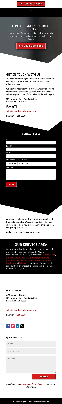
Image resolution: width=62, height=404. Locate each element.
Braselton (26, 257)
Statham (10, 263)
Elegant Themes (26, 402)
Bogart (17, 257)
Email (9, 146)
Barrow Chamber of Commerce (33, 384)
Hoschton (28, 260)
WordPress (45, 402)
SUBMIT (44, 376)
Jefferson (38, 260)
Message (10, 167)
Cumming (10, 260)
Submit (11, 184)
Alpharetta (50, 254)
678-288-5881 (19, 315)
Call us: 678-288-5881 (31, 3)
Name (9, 139)
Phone (8, 153)
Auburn (9, 257)
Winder (22, 263)
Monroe (47, 260)
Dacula (19, 260)
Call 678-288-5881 (31, 46)
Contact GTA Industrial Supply (31, 27)
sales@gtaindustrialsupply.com (21, 111)
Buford (35, 257)
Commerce (44, 257)
